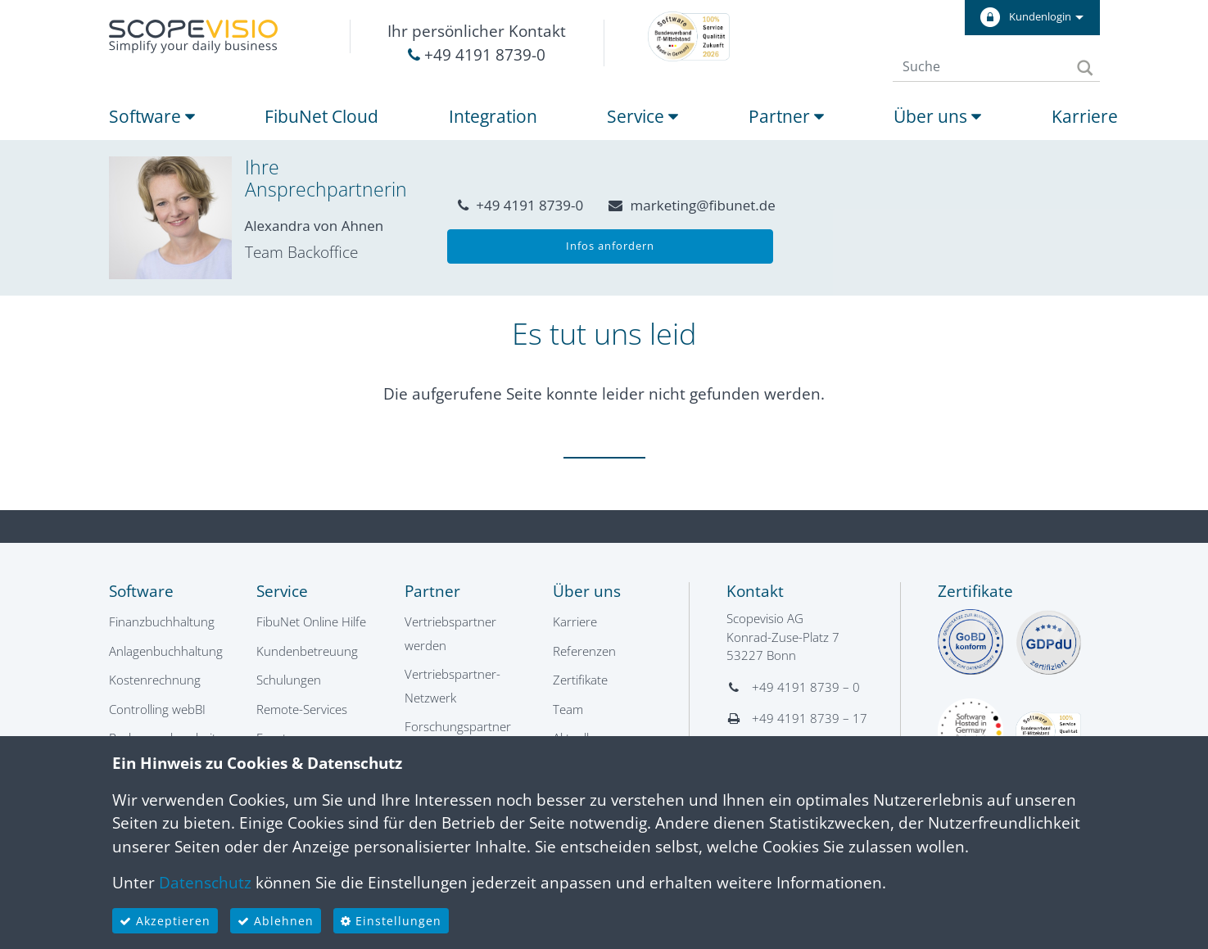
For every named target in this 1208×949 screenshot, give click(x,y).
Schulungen (288, 679)
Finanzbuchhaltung (162, 621)
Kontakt (755, 591)
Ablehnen (276, 921)
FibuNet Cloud (321, 116)
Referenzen (584, 651)
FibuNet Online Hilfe (311, 621)
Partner (786, 116)
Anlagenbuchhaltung (166, 651)
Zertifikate (580, 679)
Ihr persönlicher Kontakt (476, 31)
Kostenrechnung (155, 679)
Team (568, 709)
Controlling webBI (157, 709)
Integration (493, 116)
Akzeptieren (165, 921)
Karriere (1085, 116)
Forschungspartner (458, 726)
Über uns (937, 116)
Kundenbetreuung (307, 651)
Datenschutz (205, 882)
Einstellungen (391, 921)
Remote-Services (301, 709)
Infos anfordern (610, 245)
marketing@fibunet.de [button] (692, 205)
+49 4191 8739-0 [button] (520, 205)
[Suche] (979, 66)
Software (152, 116)
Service (642, 116)
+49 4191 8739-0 (476, 55)
